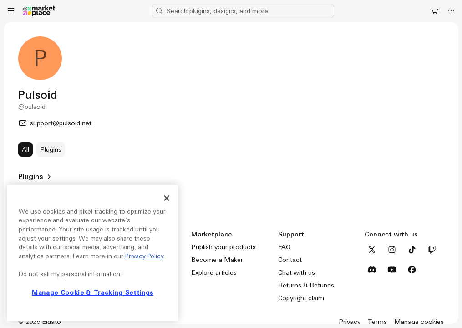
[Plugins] (50, 149)
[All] (25, 149)
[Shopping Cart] (434, 11)
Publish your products (223, 247)
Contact (290, 259)
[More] (451, 11)
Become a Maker (217, 259)
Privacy (349, 321)
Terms (377, 321)
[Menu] (11, 11)
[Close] (167, 198)
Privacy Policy (144, 256)
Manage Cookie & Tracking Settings (92, 292)
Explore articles (214, 272)
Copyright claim (301, 298)
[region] (92, 252)
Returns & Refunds (306, 285)
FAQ (284, 247)
